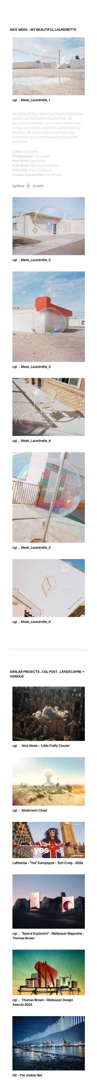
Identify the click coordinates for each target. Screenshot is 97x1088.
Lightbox (21, 186)
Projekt (38, 186)
